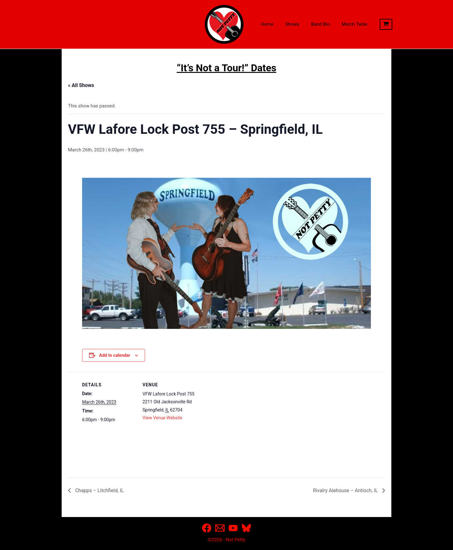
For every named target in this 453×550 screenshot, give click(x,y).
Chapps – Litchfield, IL (99, 490)
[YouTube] (233, 528)
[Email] (220, 528)
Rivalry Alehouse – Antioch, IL (345, 490)
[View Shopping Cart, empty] (376, 24)
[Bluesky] (246, 528)
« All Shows (81, 85)
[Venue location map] (236, 415)
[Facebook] (206, 528)
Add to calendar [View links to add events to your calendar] (114, 355)
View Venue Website (162, 417)
